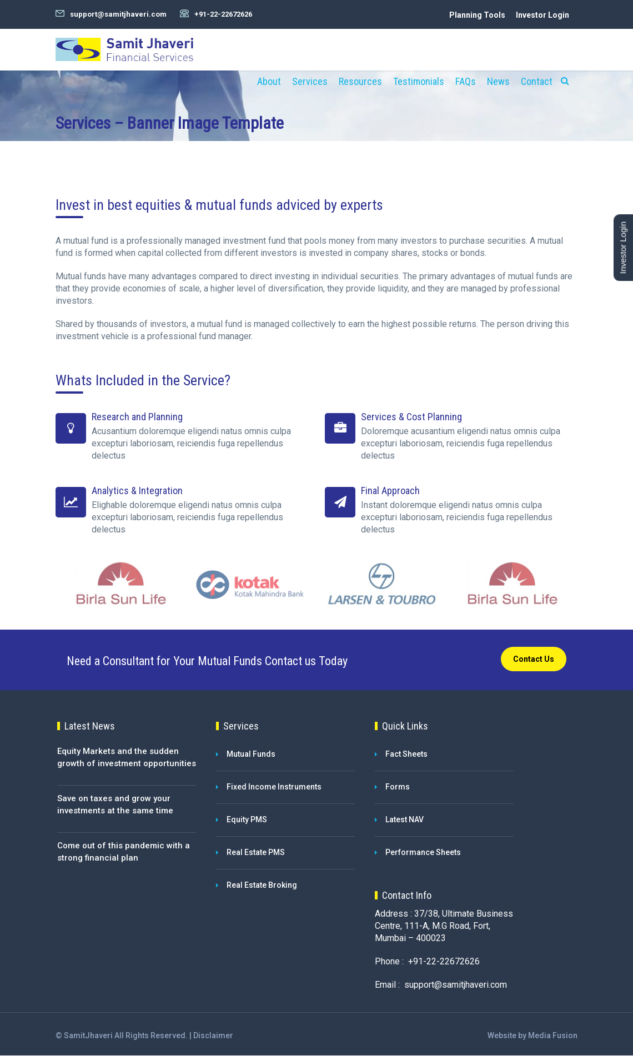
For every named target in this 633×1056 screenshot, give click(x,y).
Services (310, 81)
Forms (397, 787)
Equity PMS (247, 820)
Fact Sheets (406, 754)
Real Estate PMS (256, 852)
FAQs (465, 81)
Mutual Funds (251, 754)
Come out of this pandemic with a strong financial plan (123, 852)
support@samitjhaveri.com (118, 14)
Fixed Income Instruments (274, 787)
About (269, 81)
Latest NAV (404, 820)
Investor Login (542, 15)
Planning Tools (477, 15)
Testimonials (418, 81)
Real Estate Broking (262, 885)
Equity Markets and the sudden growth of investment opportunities (126, 758)
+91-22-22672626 (223, 14)
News (498, 81)
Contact (536, 81)
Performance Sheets (423, 852)
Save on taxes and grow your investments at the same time (115, 805)
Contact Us (533, 660)
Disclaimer (213, 1036)
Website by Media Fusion (532, 1036)
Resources (360, 81)
